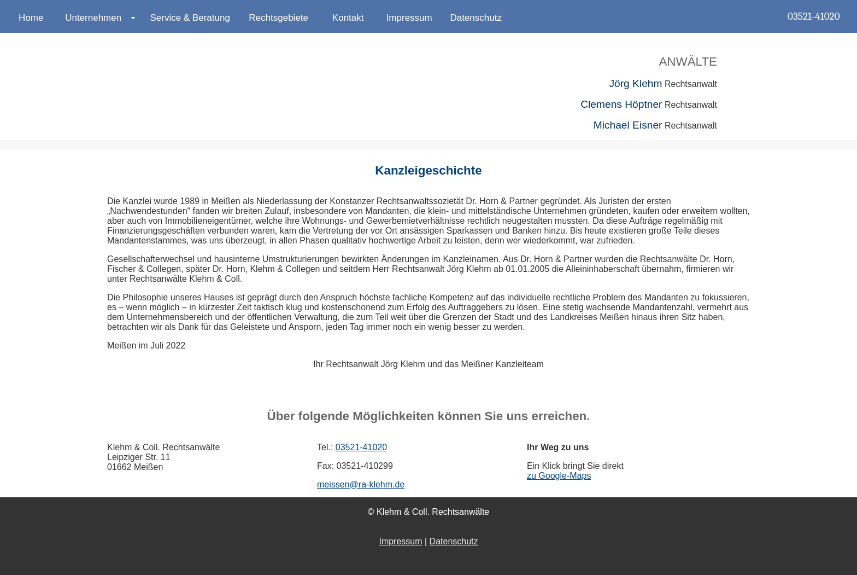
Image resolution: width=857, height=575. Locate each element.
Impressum (409, 18)
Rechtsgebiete (278, 18)
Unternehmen (93, 18)
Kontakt (348, 18)
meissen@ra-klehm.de (360, 484)
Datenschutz (476, 18)
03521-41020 (814, 16)
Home (31, 18)
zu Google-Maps (559, 475)
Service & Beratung (190, 18)
